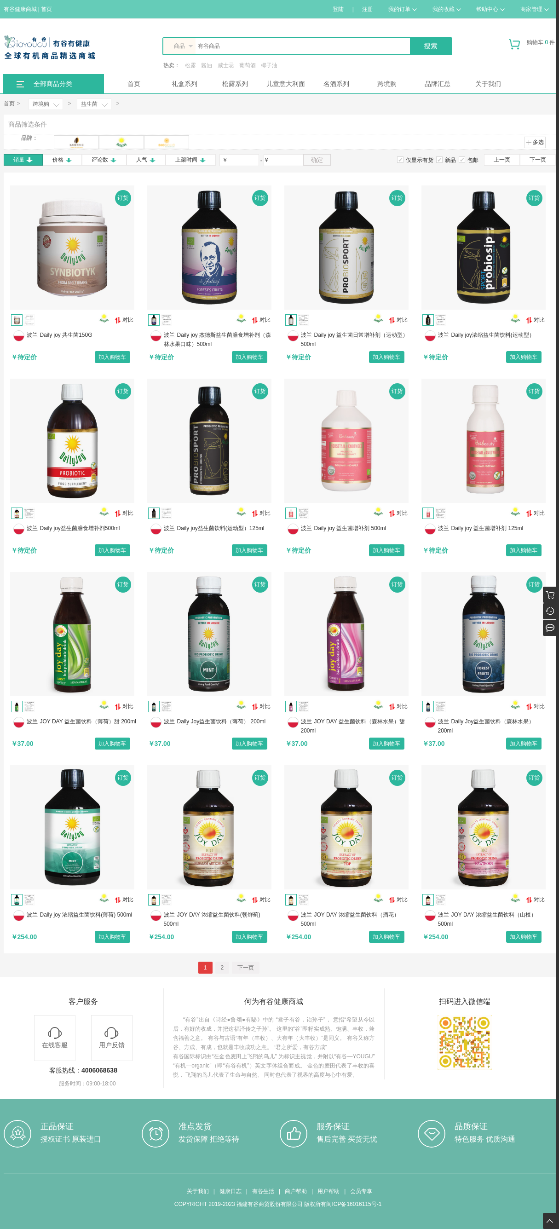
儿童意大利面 (285, 83)
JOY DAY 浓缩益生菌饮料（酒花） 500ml (350, 919)
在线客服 (55, 1038)
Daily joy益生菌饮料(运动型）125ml (221, 528)
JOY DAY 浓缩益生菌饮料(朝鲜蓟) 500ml (212, 919)
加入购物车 (112, 357)
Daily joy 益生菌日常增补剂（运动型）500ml (355, 339)
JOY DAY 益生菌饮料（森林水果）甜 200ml (353, 726)
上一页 (502, 159)
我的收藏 (446, 9)
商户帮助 (296, 1191)
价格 (62, 159)
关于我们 (488, 83)
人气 (146, 159)
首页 (133, 83)
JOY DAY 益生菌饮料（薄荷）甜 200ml (88, 721)
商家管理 (534, 9)
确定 (317, 159)
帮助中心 (490, 9)
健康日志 (230, 1191)
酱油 (206, 65)
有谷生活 (263, 1191)
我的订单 (402, 9)
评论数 (104, 159)
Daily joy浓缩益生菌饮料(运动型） (493, 335)
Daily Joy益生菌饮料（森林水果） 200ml (486, 726)
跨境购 (387, 83)
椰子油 (269, 65)
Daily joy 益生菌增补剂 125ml (487, 528)
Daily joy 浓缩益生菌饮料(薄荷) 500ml (86, 915)
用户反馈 (112, 1038)
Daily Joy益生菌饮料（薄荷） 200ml (221, 721)
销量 (23, 159)
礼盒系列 (184, 83)
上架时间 (190, 159)
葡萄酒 (247, 65)
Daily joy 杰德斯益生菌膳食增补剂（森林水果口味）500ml (217, 339)
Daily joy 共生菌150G (66, 335)
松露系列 (235, 83)
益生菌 (89, 104)
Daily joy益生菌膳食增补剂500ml (80, 528)
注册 (367, 9)
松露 (190, 65)
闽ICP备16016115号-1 (353, 1204)
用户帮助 (328, 1191)
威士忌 (226, 65)
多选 (535, 142)
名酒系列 (336, 83)
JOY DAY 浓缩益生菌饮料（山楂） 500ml (487, 919)
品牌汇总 (437, 83)
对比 (124, 320)
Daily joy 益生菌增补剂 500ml (350, 528)
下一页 (538, 159)
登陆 (338, 9)
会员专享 (361, 1191)
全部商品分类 (53, 83)
